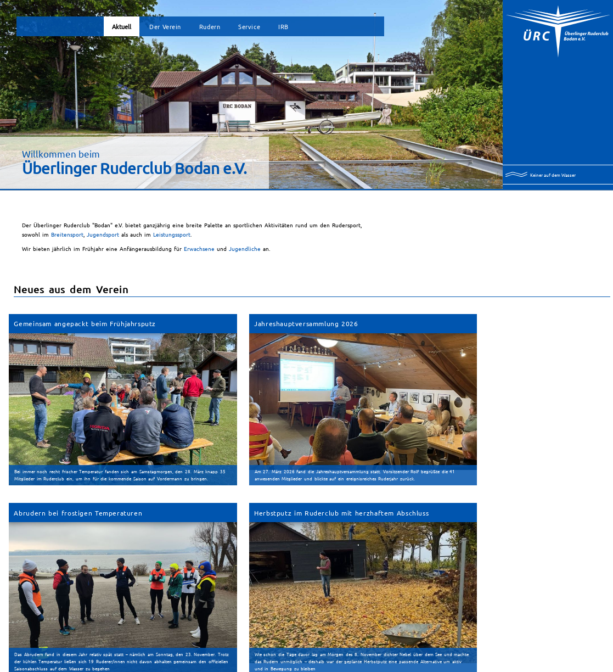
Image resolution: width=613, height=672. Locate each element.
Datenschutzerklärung (308, 667)
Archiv (74, 635)
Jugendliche (245, 248)
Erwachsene (199, 248)
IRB (283, 26)
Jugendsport (104, 234)
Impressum (274, 667)
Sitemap (252, 667)
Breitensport (67, 234)
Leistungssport (171, 234)
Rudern (209, 26)
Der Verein (165, 26)
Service (249, 26)
